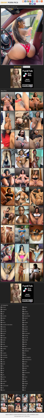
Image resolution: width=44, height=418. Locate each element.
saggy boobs (27, 348)
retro (24, 346)
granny (3, 377)
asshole (3, 316)
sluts (24, 364)
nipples (25, 329)
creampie (4, 355)
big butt (3, 331)
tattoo (25, 368)
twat (24, 379)
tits (24, 374)
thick (24, 370)
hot (2, 388)
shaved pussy (27, 359)
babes (3, 318)
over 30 (25, 337)
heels (3, 383)
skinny (25, 361)
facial (3, 364)
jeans (3, 390)
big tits (3, 333)
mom (25, 324)
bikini (3, 335)
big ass (3, 329)
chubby (3, 348)
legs (24, 309)
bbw (2, 320)
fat (2, 366)
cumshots (4, 357)
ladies (25, 307)
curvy (3, 361)
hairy (3, 379)
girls (2, 374)
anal (2, 311)
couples (3, 353)
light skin (26, 313)
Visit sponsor (27, 66)
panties (25, 340)
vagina (25, 381)
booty (3, 342)
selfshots (26, 350)
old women (26, 333)
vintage (25, 383)
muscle (25, 327)
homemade (4, 385)
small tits (26, 366)
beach (3, 322)
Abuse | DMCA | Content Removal (13, 414)
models (25, 322)
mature (25, 318)
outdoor (25, 335)
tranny (25, 377)
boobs (3, 340)
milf (24, 320)
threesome (26, 372)
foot (2, 370)
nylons (25, 331)
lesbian (25, 311)
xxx (24, 390)
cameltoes (4, 346)
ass (2, 313)
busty (3, 344)
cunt (2, 359)
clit (2, 350)
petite (25, 342)
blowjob (3, 337)
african (3, 307)
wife (24, 388)
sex (24, 353)
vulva (25, 385)
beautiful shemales (6, 324)
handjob (3, 381)
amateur (4, 309)
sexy (24, 355)
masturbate (26, 316)
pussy (25, 344)
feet (2, 368)
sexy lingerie (27, 357)
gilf (2, 372)
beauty (3, 327)
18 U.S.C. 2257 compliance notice (30, 414)
